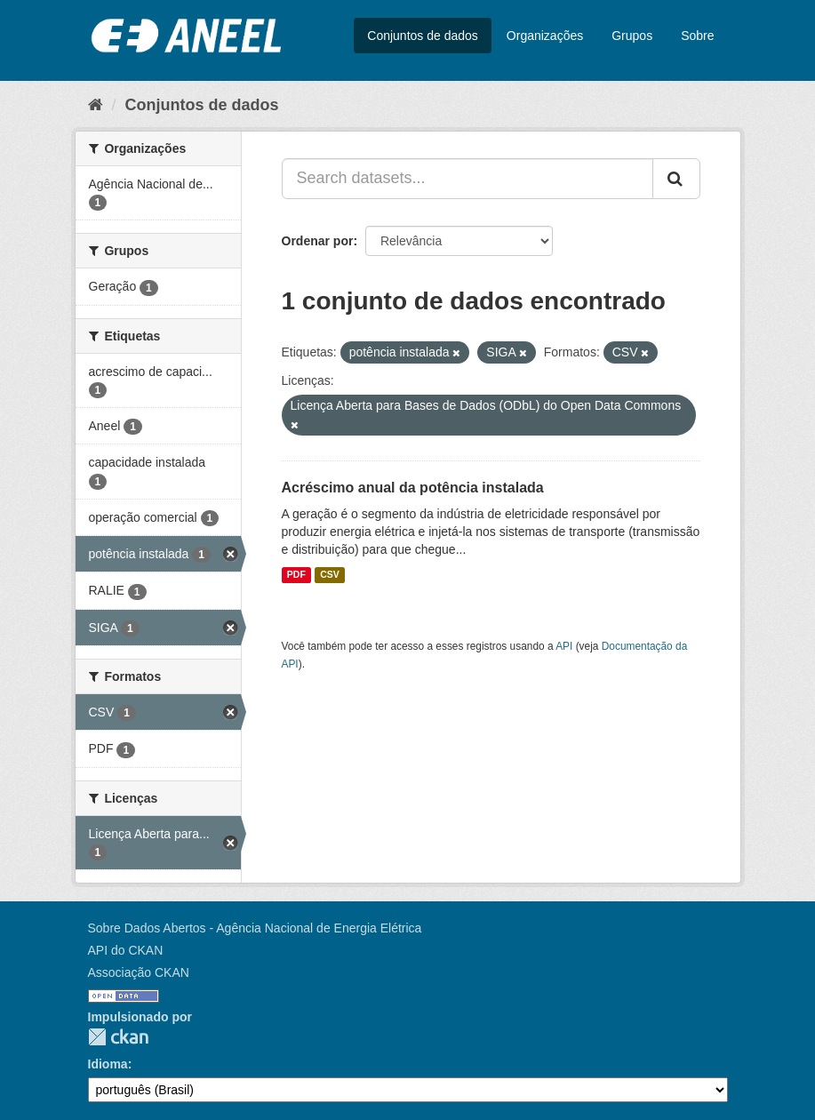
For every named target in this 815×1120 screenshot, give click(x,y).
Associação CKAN (138, 972)
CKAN (118, 1037)
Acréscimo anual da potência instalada (413, 487)
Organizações (545, 35)
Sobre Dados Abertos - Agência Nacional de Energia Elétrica (255, 928)
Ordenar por (318, 241)
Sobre (697, 35)
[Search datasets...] (467, 178)
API (563, 646)
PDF (296, 575)
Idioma (108, 1064)
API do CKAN (126, 950)
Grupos (631, 35)
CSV (330, 575)
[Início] (95, 105)
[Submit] (676, 178)
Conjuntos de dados (422, 35)
